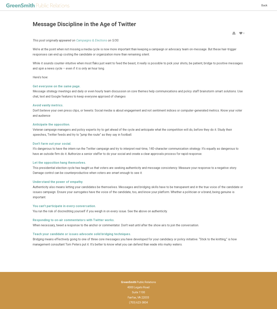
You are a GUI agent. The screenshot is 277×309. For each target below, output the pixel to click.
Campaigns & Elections (91, 40)
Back (264, 5)
